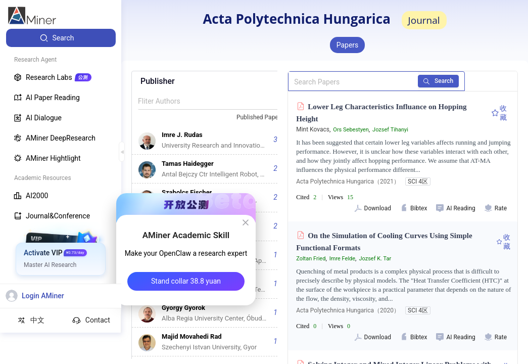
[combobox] (264, 118)
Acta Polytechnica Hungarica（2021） (348, 181)
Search (446, 80)
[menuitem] (61, 38)
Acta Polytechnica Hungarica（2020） (348, 310)
